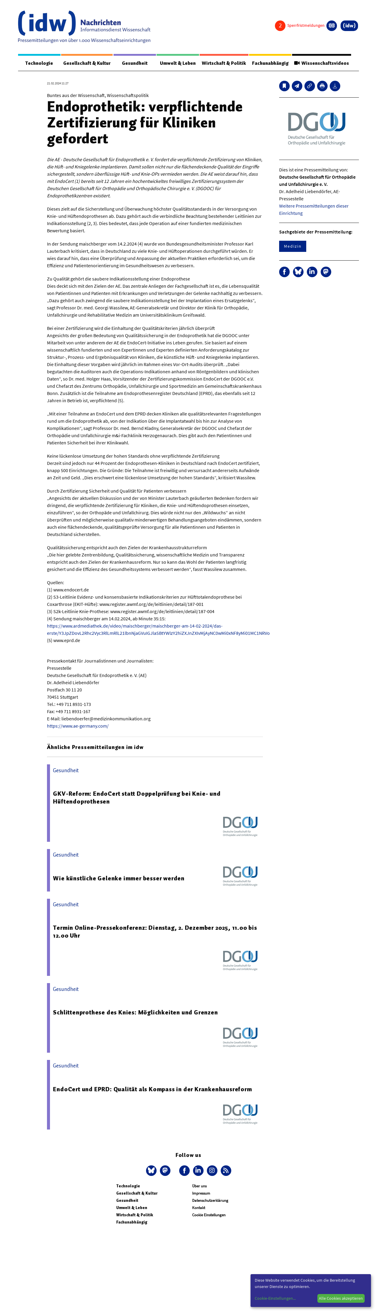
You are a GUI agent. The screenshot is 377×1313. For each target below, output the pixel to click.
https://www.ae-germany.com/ (78, 726)
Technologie (39, 63)
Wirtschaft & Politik (223, 63)
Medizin (292, 246)
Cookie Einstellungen (209, 1215)
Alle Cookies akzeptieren (341, 1298)
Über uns (199, 1186)
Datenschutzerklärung (210, 1200)
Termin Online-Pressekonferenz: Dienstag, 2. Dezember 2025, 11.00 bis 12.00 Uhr (155, 931)
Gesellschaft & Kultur (87, 63)
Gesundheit (135, 63)
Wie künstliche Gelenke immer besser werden (119, 878)
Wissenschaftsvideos (321, 63)
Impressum (201, 1193)
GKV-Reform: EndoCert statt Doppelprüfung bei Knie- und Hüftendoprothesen (136, 797)
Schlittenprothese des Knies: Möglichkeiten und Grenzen (135, 1012)
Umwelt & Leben (177, 63)
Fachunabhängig (270, 63)
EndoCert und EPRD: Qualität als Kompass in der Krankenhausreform (152, 1089)
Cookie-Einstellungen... (275, 1298)
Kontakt (198, 1208)
